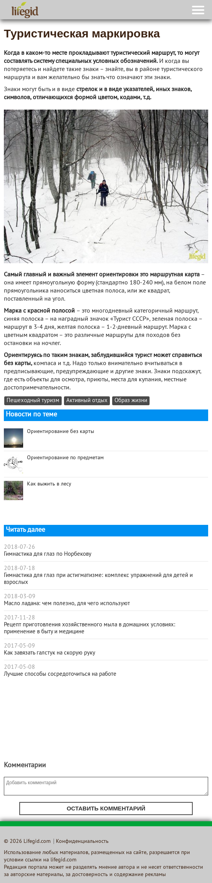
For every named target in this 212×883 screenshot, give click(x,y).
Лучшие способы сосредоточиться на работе (60, 674)
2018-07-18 (19, 568)
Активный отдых (87, 400)
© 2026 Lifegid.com (27, 841)
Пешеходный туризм (33, 400)
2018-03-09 (19, 596)
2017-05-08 (19, 667)
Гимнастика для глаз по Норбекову (47, 554)
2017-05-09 (19, 646)
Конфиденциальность (82, 841)
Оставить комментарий (106, 808)
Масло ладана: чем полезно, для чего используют (67, 603)
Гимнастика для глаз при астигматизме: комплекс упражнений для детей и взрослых (98, 579)
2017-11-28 (19, 618)
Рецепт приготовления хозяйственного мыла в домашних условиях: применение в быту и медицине (89, 628)
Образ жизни (130, 400)
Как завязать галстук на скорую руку (49, 653)
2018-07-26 (19, 547)
